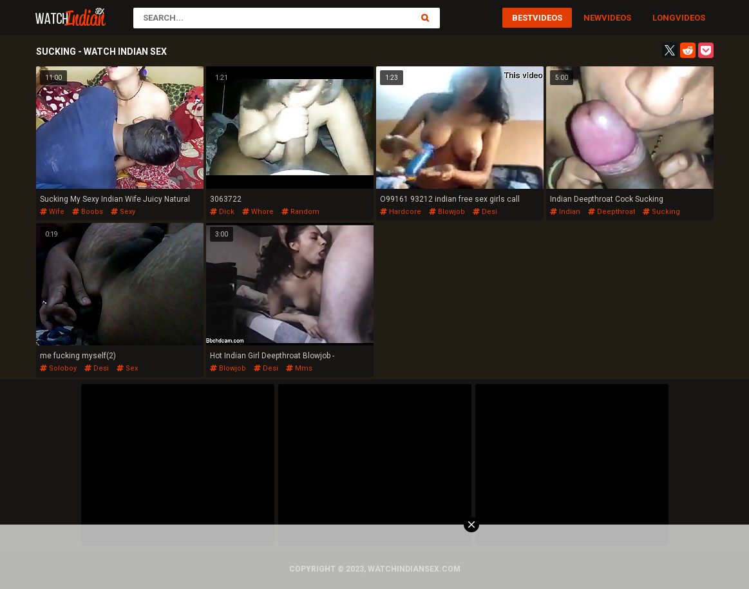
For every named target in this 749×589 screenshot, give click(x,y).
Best (522, 18)
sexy (123, 212)
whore (258, 212)
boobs (87, 212)
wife (52, 212)
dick (222, 212)
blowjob (447, 212)
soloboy (58, 368)
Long (664, 18)
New (592, 18)
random (300, 212)
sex (127, 368)
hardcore (400, 212)
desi (485, 212)
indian (565, 212)
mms (299, 368)
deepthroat (611, 212)
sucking (661, 212)
